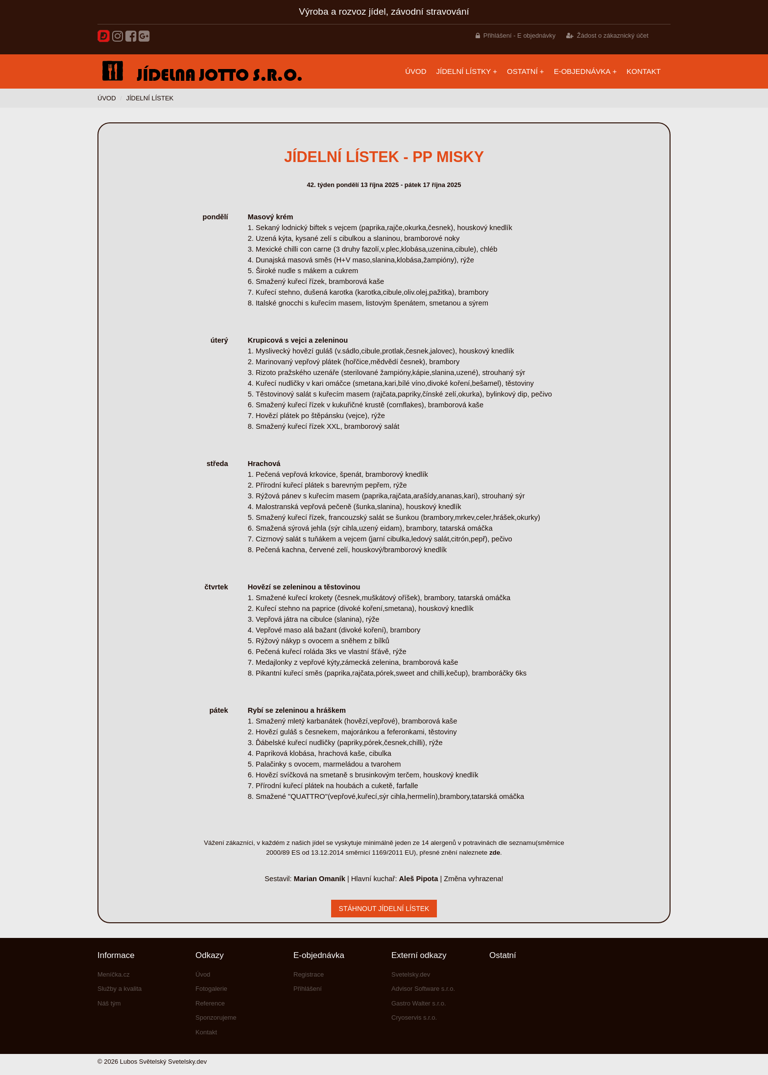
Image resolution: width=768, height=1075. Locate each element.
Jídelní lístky (463, 71)
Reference (210, 1003)
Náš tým (109, 1003)
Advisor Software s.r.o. (423, 988)
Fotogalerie (211, 988)
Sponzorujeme (216, 1017)
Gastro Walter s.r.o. (418, 1003)
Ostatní (522, 71)
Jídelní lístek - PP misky (384, 156)
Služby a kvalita (119, 988)
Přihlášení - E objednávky (519, 35)
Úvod (415, 71)
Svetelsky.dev (410, 974)
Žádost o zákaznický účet (612, 35)
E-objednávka (582, 71)
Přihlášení (307, 988)
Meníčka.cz (113, 974)
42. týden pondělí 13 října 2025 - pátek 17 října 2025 (384, 184)
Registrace (308, 974)
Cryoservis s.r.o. (414, 1017)
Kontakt (643, 71)
